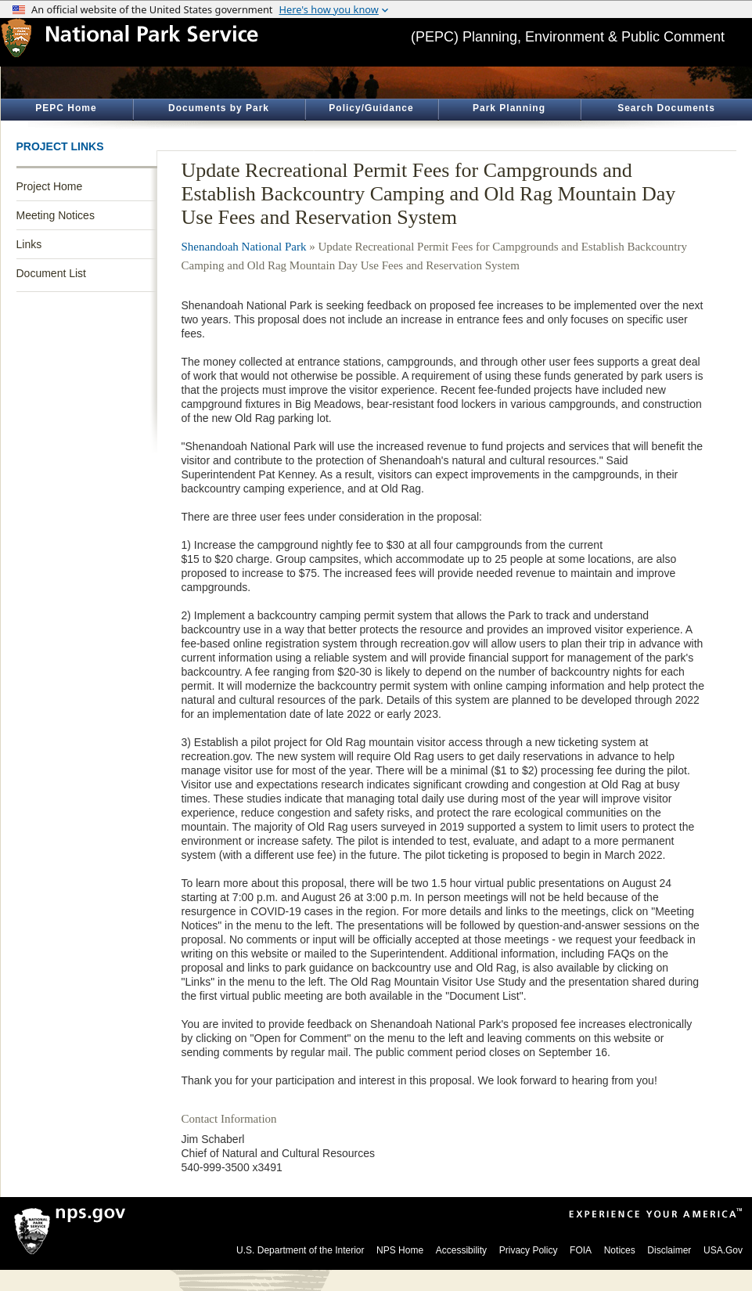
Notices (619, 1250)
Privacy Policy (528, 1250)
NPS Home (399, 1250)
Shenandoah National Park (244, 246)
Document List (51, 273)
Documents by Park (218, 108)
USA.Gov (723, 1250)
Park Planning (509, 108)
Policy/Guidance (371, 108)
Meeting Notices (55, 215)
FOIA (581, 1250)
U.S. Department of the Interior (300, 1250)
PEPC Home (65, 108)
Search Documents (666, 108)
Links (29, 244)
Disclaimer (669, 1250)
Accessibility (461, 1250)
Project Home (49, 186)
